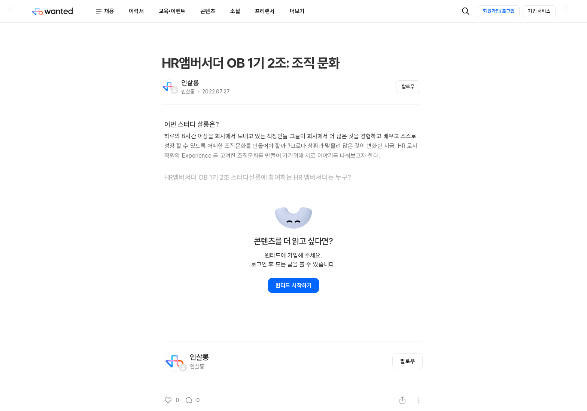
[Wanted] (63, 11)
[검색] (465, 11)
